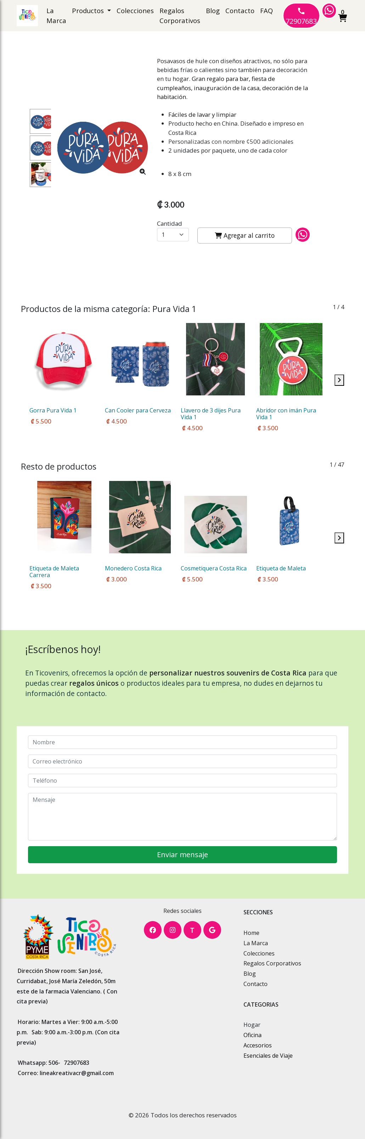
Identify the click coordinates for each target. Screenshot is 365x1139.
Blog (213, 10)
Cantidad (169, 223)
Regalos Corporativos (179, 15)
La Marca (56, 15)
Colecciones (135, 10)
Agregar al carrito (245, 235)
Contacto (239, 10)
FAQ (266, 10)
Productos (89, 10)
